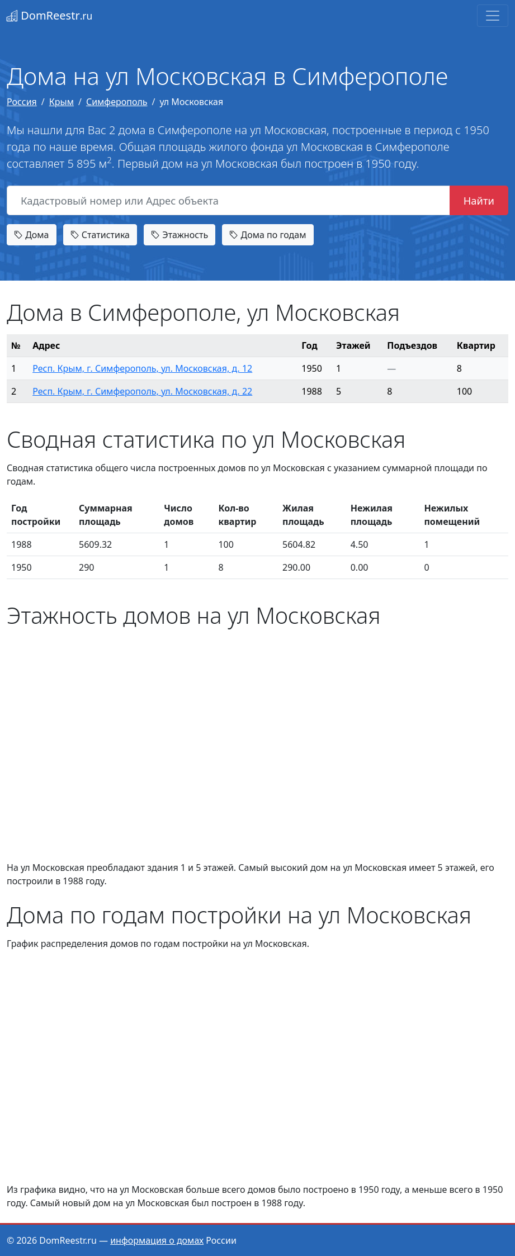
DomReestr (49, 15)
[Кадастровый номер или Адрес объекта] (228, 201)
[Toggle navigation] (492, 15)
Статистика (100, 235)
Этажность (179, 235)
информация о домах (157, 1240)
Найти (479, 200)
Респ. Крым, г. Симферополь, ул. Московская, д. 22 (142, 391)
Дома (31, 235)
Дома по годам (267, 235)
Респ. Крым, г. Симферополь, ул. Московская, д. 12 (142, 368)
